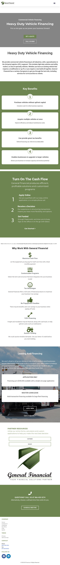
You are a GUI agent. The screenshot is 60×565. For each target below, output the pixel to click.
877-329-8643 (5, 548)
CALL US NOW (30, 41)
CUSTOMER (30, 439)
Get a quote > (30, 416)
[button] (54, 3)
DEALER (30, 444)
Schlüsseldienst (32, 73)
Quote (3, 529)
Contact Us (5, 523)
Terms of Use (5, 537)
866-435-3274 (5, 545)
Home (3, 522)
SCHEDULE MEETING (30, 507)
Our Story (4, 526)
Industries (4, 525)
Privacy (4, 536)
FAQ (3, 528)
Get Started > (30, 229)
